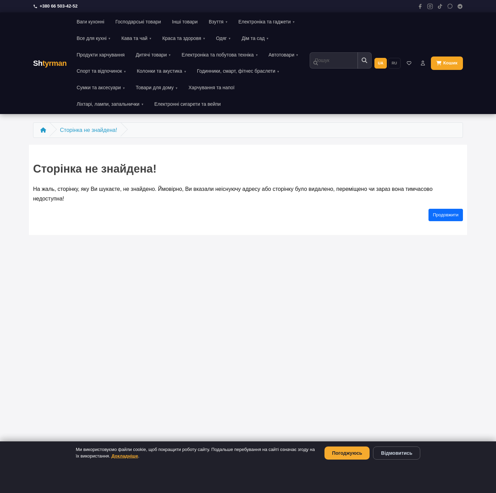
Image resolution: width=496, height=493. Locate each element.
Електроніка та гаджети (264, 21)
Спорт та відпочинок (99, 71)
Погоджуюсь (347, 453)
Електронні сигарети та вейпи (187, 104)
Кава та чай (134, 38)
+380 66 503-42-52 (55, 6)
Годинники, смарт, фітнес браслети (236, 71)
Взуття (216, 21)
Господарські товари (138, 21)
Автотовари (281, 55)
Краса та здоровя (181, 38)
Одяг (221, 38)
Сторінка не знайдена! (88, 130)
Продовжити (445, 214)
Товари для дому (155, 87)
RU (394, 63)
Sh (49, 63)
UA (380, 63)
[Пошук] (334, 60)
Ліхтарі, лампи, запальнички (107, 104)
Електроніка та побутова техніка (218, 55)
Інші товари (185, 21)
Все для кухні (91, 38)
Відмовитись (396, 453)
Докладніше (125, 456)
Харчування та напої (211, 87)
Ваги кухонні (90, 21)
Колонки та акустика (159, 71)
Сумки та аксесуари (98, 87)
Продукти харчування (100, 55)
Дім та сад (253, 38)
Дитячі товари (151, 55)
